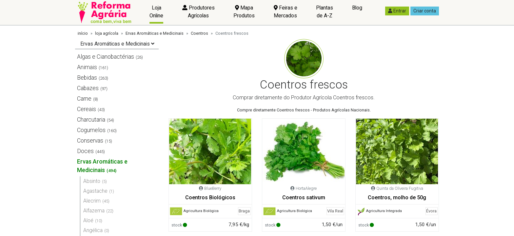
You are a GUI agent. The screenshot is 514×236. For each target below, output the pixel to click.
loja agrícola (106, 33)
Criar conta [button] (424, 10)
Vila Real (335, 210)
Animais (87, 67)
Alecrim (92, 201)
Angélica (93, 230)
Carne (84, 98)
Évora (431, 210)
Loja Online (156, 12)
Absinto (91, 181)
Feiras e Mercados (285, 12)
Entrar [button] (397, 10)
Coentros (199, 33)
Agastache (95, 191)
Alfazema (94, 210)
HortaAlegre (306, 188)
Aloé (88, 220)
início (83, 33)
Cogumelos (91, 130)
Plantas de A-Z (324, 12)
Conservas (90, 140)
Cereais (86, 109)
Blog (357, 8)
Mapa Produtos (244, 12)
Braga (244, 210)
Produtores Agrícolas (198, 12)
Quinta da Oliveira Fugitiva (399, 188)
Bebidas (87, 77)
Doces (85, 151)
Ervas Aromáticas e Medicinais (155, 33)
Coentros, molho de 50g (397, 197)
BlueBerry (212, 188)
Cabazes (88, 88)
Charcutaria (91, 119)
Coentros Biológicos (210, 197)
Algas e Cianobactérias (105, 56)
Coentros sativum (303, 197)
